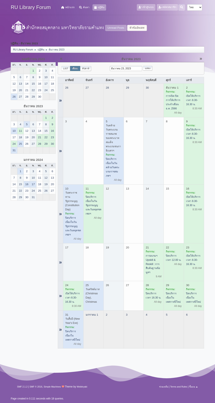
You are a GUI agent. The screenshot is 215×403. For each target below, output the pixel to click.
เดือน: (75, 68)
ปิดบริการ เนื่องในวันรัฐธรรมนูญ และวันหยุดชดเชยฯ (73, 226)
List (65, 68)
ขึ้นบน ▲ (193, 386)
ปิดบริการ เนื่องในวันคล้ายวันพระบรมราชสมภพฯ (112, 167)
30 (147, 87)
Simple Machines (52, 386)
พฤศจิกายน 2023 (33, 59)
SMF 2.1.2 (22, 386)
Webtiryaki (82, 386)
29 (127, 87)
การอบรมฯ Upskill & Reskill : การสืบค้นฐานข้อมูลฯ (153, 264)
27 (87, 87)
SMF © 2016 (36, 386)
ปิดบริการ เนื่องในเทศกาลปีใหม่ (173, 297)
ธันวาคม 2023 (33, 106)
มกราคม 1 (92, 314)
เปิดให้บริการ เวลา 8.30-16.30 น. (193, 100)
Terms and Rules (178, 386)
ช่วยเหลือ (163, 386)
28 (107, 87)
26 (66, 87)
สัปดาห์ (85, 68)
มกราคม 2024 (33, 159)
